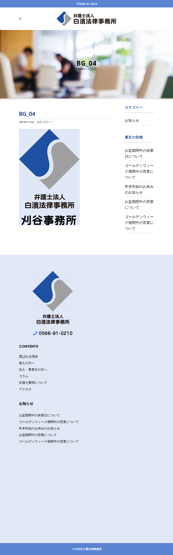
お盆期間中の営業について (38, 435)
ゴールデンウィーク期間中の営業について (139, 171)
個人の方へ (27, 363)
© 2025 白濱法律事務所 (87, 549)
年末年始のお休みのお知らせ (39, 428)
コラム (23, 376)
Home (81, 69)
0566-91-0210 (88, 4)
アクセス (25, 389)
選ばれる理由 (28, 356)
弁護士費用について (33, 382)
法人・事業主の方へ (33, 369)
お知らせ (132, 120)
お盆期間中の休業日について (39, 415)
